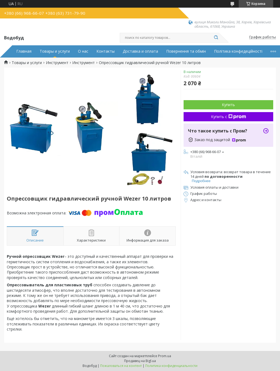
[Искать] (216, 38)
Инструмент (57, 62)
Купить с (228, 116)
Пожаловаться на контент (121, 365)
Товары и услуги (55, 51)
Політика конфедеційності (238, 51)
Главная (24, 51)
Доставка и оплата (140, 51)
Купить (228, 104)
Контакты (105, 51)
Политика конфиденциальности (171, 365)
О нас (83, 51)
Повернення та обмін (186, 51)
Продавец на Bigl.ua (140, 361)
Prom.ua (164, 356)
